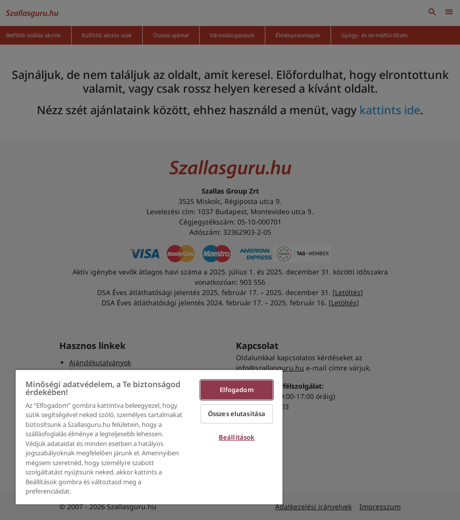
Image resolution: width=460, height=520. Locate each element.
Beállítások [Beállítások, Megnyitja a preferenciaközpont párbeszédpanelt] (237, 437)
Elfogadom (237, 389)
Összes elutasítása (236, 413)
